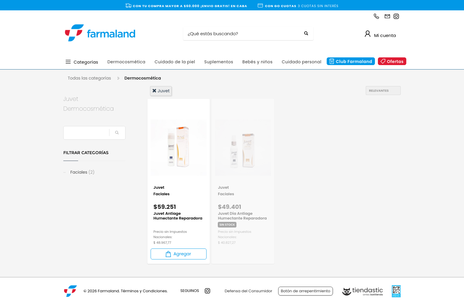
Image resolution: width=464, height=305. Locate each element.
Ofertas (395, 61)
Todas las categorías (89, 78)
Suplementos (218, 62)
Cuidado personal (301, 62)
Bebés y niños (257, 62)
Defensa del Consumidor (248, 291)
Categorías (86, 61)
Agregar (178, 254)
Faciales (82, 172)
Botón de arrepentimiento (305, 291)
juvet (161, 91)
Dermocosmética (126, 62)
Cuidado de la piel (174, 62)
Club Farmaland (354, 61)
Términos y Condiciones (144, 291)
